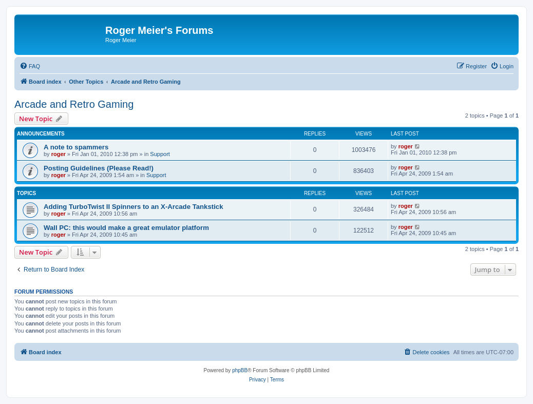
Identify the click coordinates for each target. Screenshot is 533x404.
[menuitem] (30, 66)
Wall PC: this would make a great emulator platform (126, 228)
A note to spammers (76, 147)
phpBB (240, 370)
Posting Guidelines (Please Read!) (99, 168)
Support (160, 154)
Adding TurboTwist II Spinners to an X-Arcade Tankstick (133, 206)
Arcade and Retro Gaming (74, 104)
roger (58, 154)
